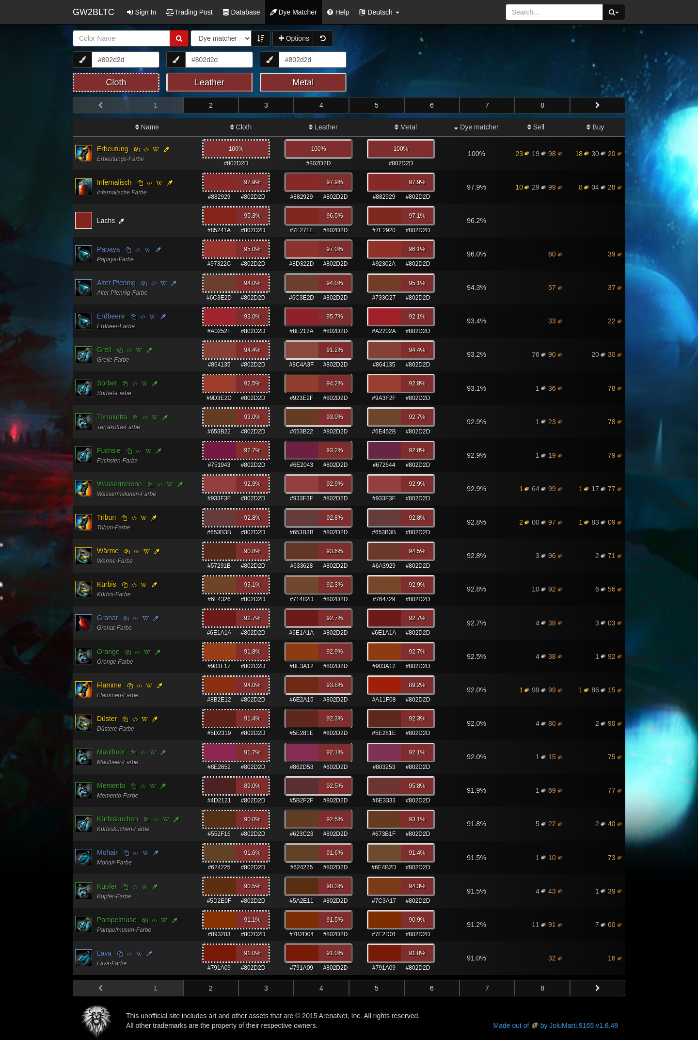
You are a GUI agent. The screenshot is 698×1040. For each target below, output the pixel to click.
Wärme (108, 551)
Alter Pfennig (116, 283)
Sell (535, 127)
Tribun (106, 517)
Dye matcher (476, 127)
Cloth (241, 127)
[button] (379, 12)
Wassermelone (119, 484)
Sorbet (107, 383)
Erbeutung (112, 149)
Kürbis (106, 584)
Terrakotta (112, 417)
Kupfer (107, 886)
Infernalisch (114, 182)
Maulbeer (111, 752)
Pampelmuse (117, 920)
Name (147, 127)
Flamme (109, 685)
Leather (323, 127)
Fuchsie (109, 450)
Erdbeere (111, 316)
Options (294, 38)
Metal (406, 127)
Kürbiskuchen (117, 819)
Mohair (107, 852)
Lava (104, 953)
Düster (107, 718)
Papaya (108, 249)
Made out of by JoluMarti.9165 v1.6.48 (555, 1025)
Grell (104, 349)
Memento (111, 785)
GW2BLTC (93, 12)
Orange (108, 652)
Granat (107, 618)
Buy (595, 127)
